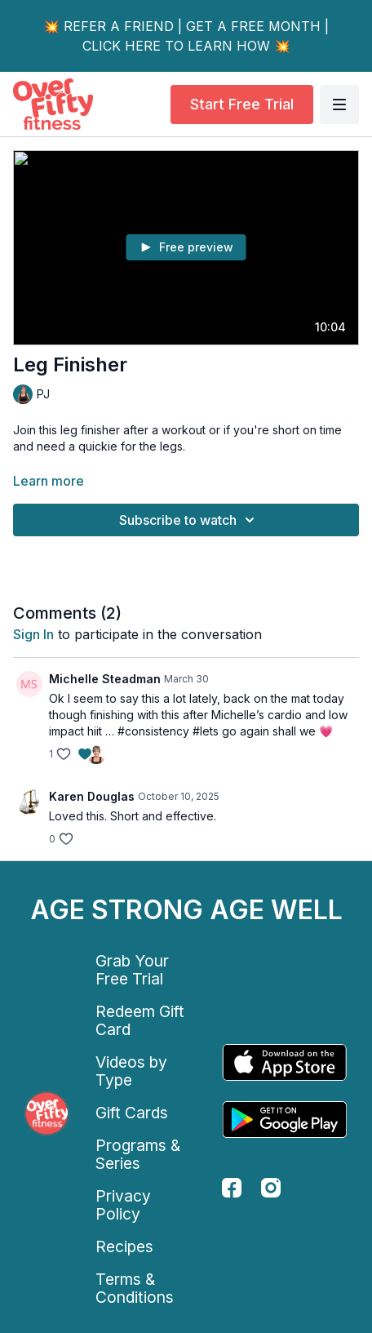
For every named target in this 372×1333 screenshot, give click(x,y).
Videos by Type (131, 1071)
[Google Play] (285, 1119)
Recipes (124, 1246)
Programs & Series (137, 1154)
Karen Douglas (92, 796)
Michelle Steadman (105, 679)
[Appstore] (285, 1062)
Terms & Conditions (134, 1288)
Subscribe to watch (189, 520)
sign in (33, 634)
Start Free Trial (242, 104)
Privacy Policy (123, 1205)
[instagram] (271, 1187)
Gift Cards (131, 1112)
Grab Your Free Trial (132, 970)
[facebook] (231, 1187)
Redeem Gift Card (139, 1020)
